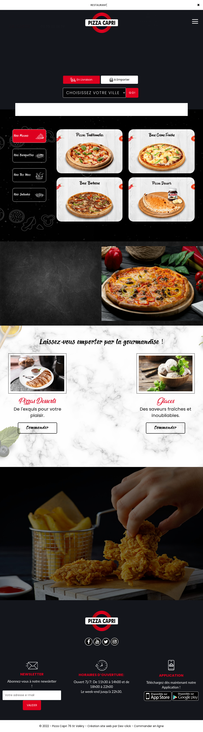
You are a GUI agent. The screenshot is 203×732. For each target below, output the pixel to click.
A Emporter (119, 80)
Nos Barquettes (30, 156)
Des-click (124, 726)
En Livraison (81, 80)
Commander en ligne (149, 726)
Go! (132, 93)
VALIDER (32, 705)
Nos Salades (30, 195)
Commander (37, 427)
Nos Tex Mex (30, 175)
